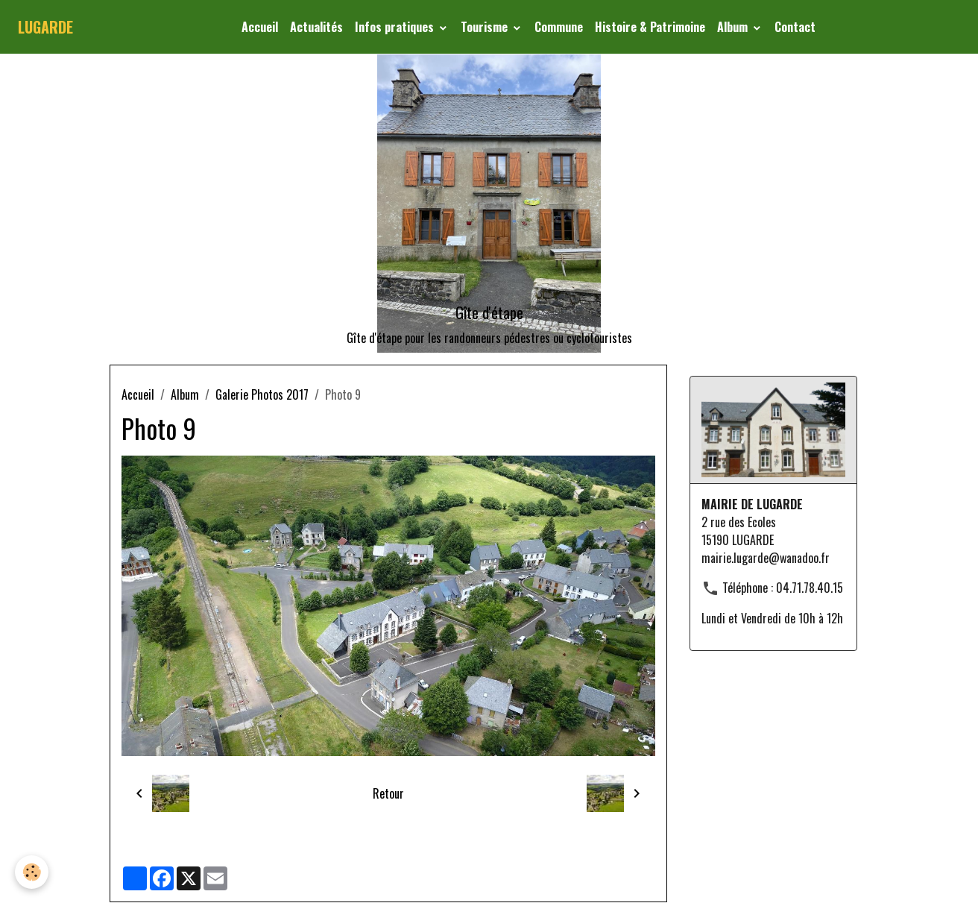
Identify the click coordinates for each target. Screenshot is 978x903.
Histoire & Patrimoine (650, 27)
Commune (558, 27)
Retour (388, 793)
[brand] (45, 27)
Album (734, 27)
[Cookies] (31, 872)
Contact (794, 27)
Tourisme (486, 27)
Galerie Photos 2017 (262, 394)
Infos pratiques (396, 27)
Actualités (316, 27)
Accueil (260, 27)
